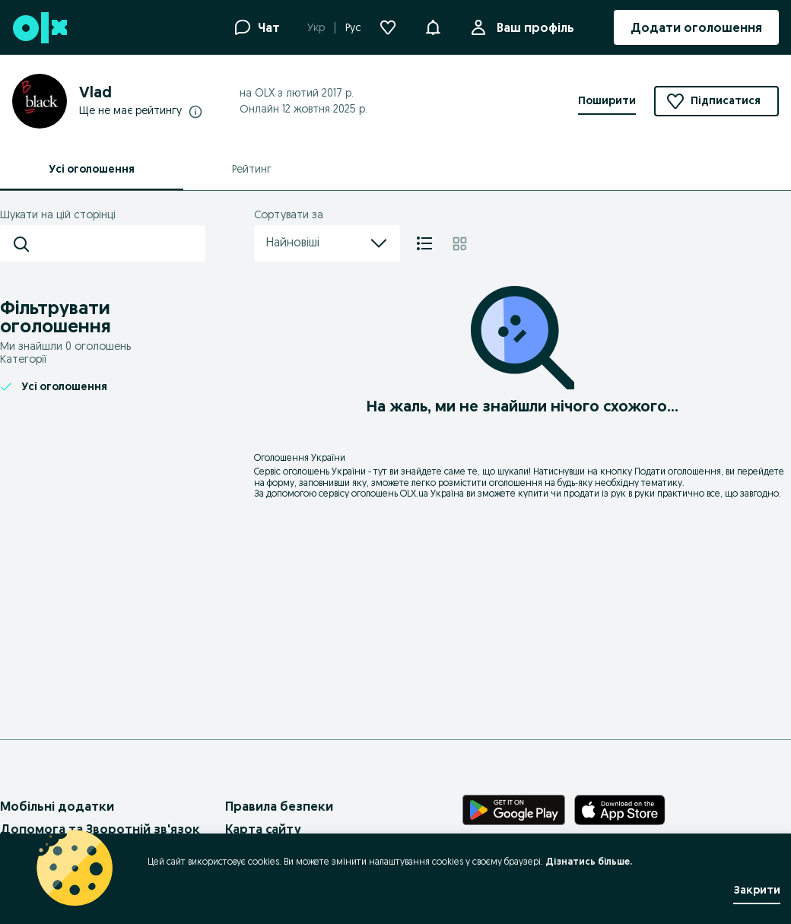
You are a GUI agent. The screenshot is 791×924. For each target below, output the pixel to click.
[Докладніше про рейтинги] (195, 111)
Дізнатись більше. (588, 861)
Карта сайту (263, 829)
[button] (433, 25)
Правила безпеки (279, 806)
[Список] (424, 243)
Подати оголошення (677, 471)
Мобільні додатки (57, 806)
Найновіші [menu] (327, 243)
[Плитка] (460, 243)
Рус (353, 27)
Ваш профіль (532, 27)
